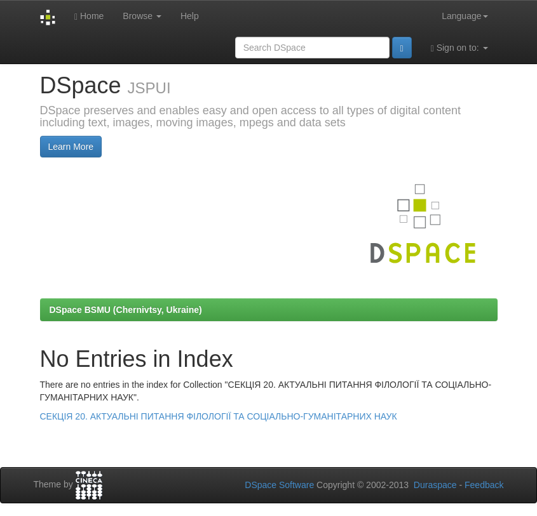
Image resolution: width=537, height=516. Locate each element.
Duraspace (435, 485)
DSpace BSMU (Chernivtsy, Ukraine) (126, 310)
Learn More (71, 147)
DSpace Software (279, 485)
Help (189, 16)
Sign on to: (459, 48)
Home (89, 16)
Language (464, 16)
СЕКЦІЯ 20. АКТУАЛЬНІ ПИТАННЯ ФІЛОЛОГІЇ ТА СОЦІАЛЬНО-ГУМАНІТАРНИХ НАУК (218, 416)
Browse (142, 16)
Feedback (484, 485)
